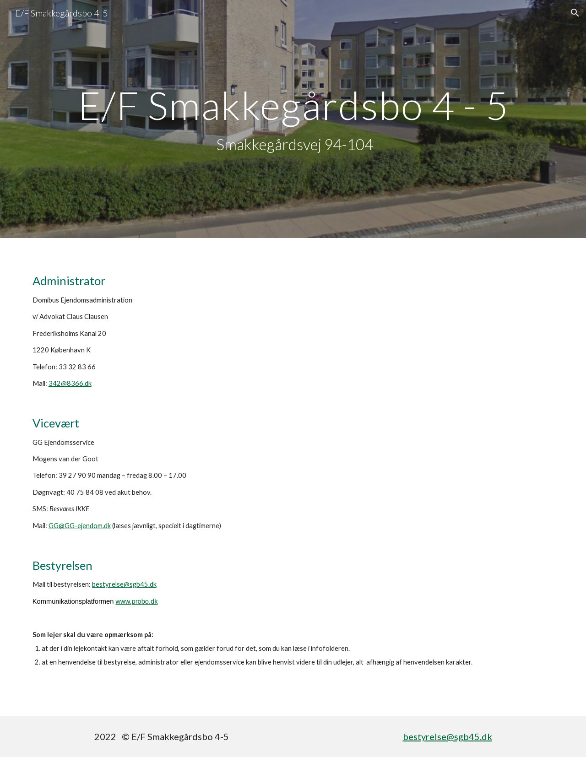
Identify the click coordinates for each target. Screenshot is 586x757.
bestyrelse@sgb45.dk (124, 584)
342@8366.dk (70, 383)
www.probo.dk (136, 601)
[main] (293, 119)
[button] (575, 13)
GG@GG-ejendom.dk (80, 526)
